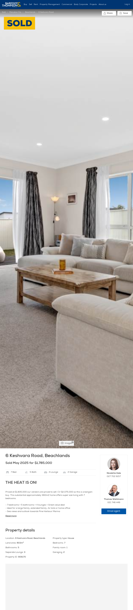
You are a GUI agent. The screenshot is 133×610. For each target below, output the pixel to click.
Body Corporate (81, 4)
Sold (4, 12)
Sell (30, 4)
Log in (127, 4)
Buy (25, 4)
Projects (93, 4)
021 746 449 (113, 503)
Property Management (50, 4)
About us (102, 4)
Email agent (113, 511)
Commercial (67, 4)
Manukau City (15, 12)
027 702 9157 (114, 477)
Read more (10, 516)
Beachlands (30, 12)
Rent (36, 4)
